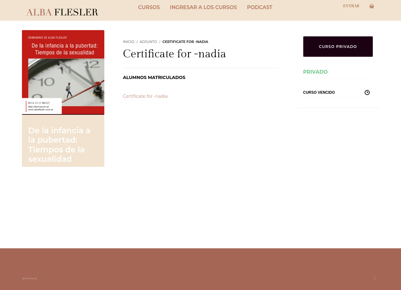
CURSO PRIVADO (338, 46)
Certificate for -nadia (145, 96)
